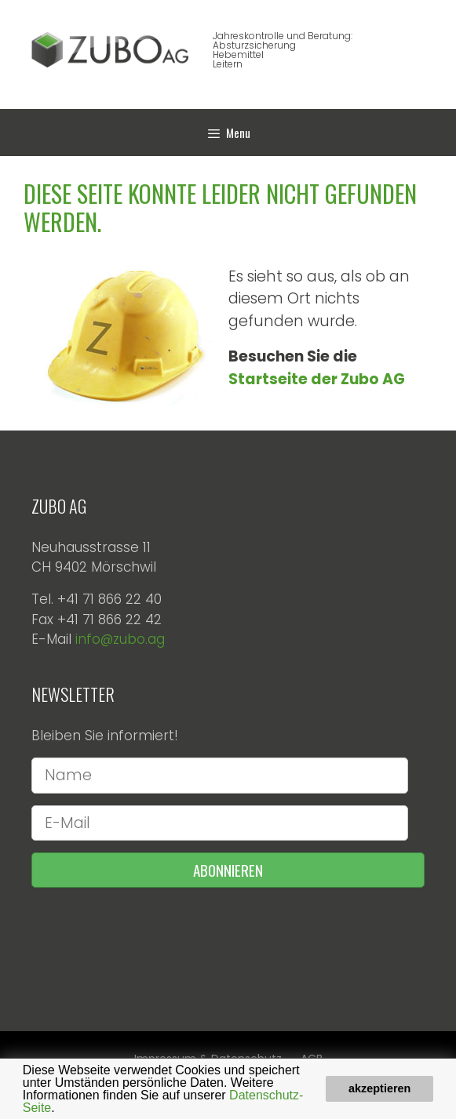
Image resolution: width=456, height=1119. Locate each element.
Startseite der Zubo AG (316, 379)
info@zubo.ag (120, 639)
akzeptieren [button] (379, 1088)
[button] (60, 1108)
